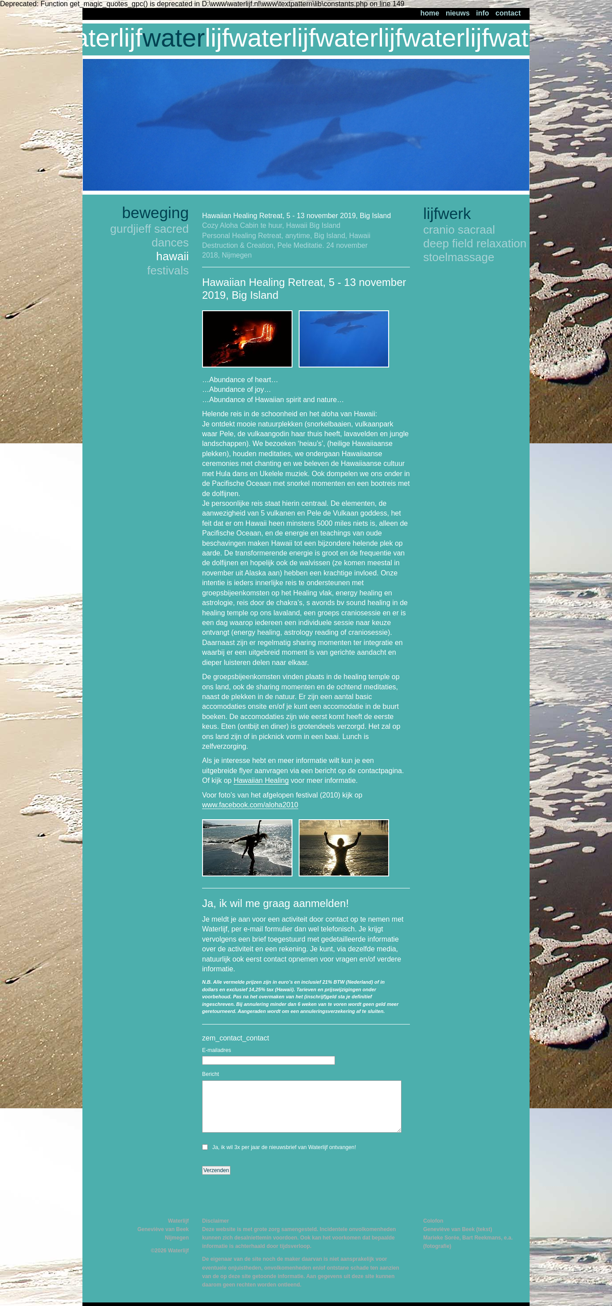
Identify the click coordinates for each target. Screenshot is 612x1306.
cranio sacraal (459, 229)
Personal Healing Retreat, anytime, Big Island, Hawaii (286, 235)
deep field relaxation (474, 243)
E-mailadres (216, 1050)
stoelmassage (459, 257)
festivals (168, 270)
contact (508, 13)
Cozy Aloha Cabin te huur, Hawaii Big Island (271, 225)
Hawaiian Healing (261, 780)
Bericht (210, 1074)
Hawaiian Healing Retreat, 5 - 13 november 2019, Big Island (296, 215)
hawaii (172, 256)
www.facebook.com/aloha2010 (250, 805)
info (482, 13)
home (430, 13)
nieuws (458, 13)
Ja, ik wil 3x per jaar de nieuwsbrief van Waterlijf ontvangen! (284, 1147)
